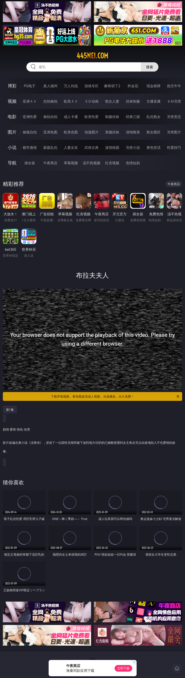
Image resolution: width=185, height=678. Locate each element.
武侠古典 (91, 147)
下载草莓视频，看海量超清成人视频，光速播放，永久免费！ (115, 396)
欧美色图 (71, 132)
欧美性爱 (91, 116)
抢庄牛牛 (174, 85)
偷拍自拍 (50, 116)
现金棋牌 (154, 85)
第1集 (10, 409)
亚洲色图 (50, 132)
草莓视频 (71, 162)
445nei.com (92, 55)
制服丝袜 (112, 116)
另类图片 (174, 132)
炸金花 (133, 85)
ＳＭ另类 (174, 101)
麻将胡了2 (112, 85)
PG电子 (29, 85)
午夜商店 (50, 162)
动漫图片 (91, 132)
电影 (12, 117)
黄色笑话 (154, 147)
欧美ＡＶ (71, 101)
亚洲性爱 (30, 116)
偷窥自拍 (30, 132)
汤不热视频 (91, 162)
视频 (12, 101)
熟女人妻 (112, 101)
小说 (12, 147)
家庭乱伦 (50, 147)
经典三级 (133, 116)
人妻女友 (71, 147)
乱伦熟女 (154, 116)
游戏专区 (91, 85)
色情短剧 (133, 162)
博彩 (12, 86)
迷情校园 (112, 147)
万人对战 (71, 85)
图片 (12, 132)
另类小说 (133, 147)
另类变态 (174, 116)
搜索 (149, 66)
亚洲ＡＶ (30, 101)
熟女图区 (154, 132)
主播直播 (154, 101)
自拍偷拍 (50, 101)
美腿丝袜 (112, 132)
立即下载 (123, 668)
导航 (12, 163)
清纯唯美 (133, 132)
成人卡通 (71, 116)
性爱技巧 (174, 147)
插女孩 (29, 162)
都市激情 (30, 147)
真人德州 (50, 85)
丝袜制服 (133, 101)
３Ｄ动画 (91, 101)
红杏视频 (112, 162)
